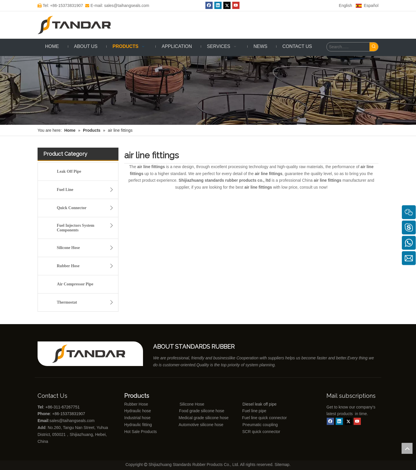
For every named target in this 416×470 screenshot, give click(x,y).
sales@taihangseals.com (72, 420)
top (407, 448)
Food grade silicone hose (202, 410)
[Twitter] (227, 5)
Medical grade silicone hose (204, 417)
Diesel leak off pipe (259, 404)
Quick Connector (87, 208)
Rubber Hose (87, 266)
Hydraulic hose (137, 410)
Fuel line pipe (254, 410)
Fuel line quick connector (264, 417)
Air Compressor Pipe (75, 284)
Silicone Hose (87, 248)
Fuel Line (87, 190)
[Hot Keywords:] (373, 46)
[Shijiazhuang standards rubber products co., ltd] (92, 353)
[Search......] (348, 46)
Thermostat (87, 302)
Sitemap (282, 464)
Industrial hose (137, 417)
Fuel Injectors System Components (87, 227)
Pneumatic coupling (260, 424)
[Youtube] (235, 5)
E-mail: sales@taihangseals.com (117, 5)
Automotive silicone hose (190, 424)
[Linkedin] (218, 5)
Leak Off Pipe (69, 171)
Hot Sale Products (140, 431)
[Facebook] (209, 5)
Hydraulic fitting (138, 424)
